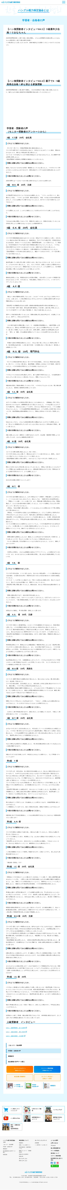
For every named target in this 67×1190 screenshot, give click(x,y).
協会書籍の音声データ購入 (16, 1061)
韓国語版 (5, 1154)
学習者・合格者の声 (14, 1051)
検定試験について (24, 1140)
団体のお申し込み (23, 1160)
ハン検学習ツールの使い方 (41, 1145)
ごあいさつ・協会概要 (15, 1045)
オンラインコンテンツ (41, 1140)
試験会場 (21, 1156)
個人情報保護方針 (55, 1148)
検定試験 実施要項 (19, 1076)
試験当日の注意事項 (23, 1154)
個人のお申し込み (23, 1158)
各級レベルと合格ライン (24, 1145)
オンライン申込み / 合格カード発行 (47, 1077)
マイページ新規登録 (47, 1069)
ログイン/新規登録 (56, 1156)
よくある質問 (54, 1140)
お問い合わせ (54, 1143)
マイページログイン (20, 1069)
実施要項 (21, 1143)
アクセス (53, 1145)
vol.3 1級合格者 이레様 (14, 1036)
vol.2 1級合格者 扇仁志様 (15, 1032)
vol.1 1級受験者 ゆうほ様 (15, 1028)
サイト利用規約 (55, 1151)
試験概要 (37, 1143)
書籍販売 (11, 1056)
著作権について (55, 1153)
